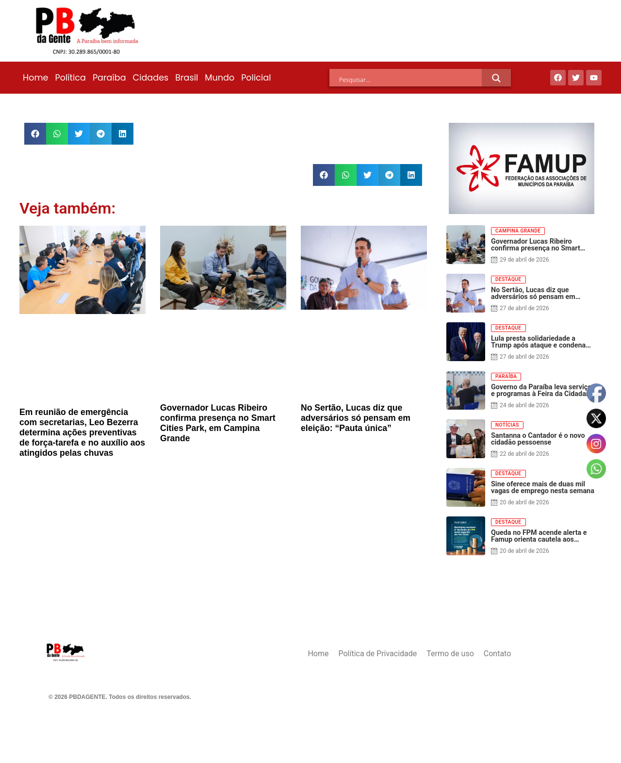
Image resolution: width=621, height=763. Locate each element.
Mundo (219, 77)
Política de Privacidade (377, 653)
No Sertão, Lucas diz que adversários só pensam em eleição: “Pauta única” (355, 418)
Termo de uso (450, 653)
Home (35, 77)
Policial (256, 77)
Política (70, 77)
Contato (497, 653)
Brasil (186, 77)
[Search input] (410, 79)
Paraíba (109, 77)
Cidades (151, 77)
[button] (35, 134)
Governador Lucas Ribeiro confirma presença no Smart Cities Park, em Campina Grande (218, 423)
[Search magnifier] (496, 78)
